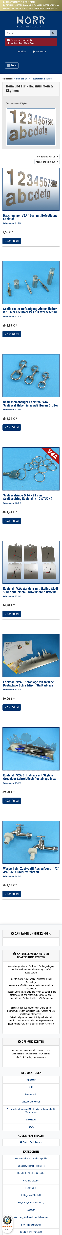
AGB (31, 1087)
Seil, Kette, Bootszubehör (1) (31, 1202)
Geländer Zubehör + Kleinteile (31, 1166)
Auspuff (31, 1210)
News (31, 1127)
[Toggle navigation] (12, 66)
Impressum (31, 1079)
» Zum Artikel (12, 240)
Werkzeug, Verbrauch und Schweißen (31, 1217)
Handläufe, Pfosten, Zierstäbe (31, 1173)
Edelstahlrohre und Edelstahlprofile (31, 1158)
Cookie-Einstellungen (31, 1142)
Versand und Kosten (31, 1101)
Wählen (46, 156)
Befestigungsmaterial (31, 1224)
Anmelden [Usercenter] (21, 51)
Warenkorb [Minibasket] (39, 51)
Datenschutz (31, 1094)
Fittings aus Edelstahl (31, 1195)
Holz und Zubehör (31, 1180)
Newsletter (31, 1119)
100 (45, 161)
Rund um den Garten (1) (31, 1232)
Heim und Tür (31, 1188)
